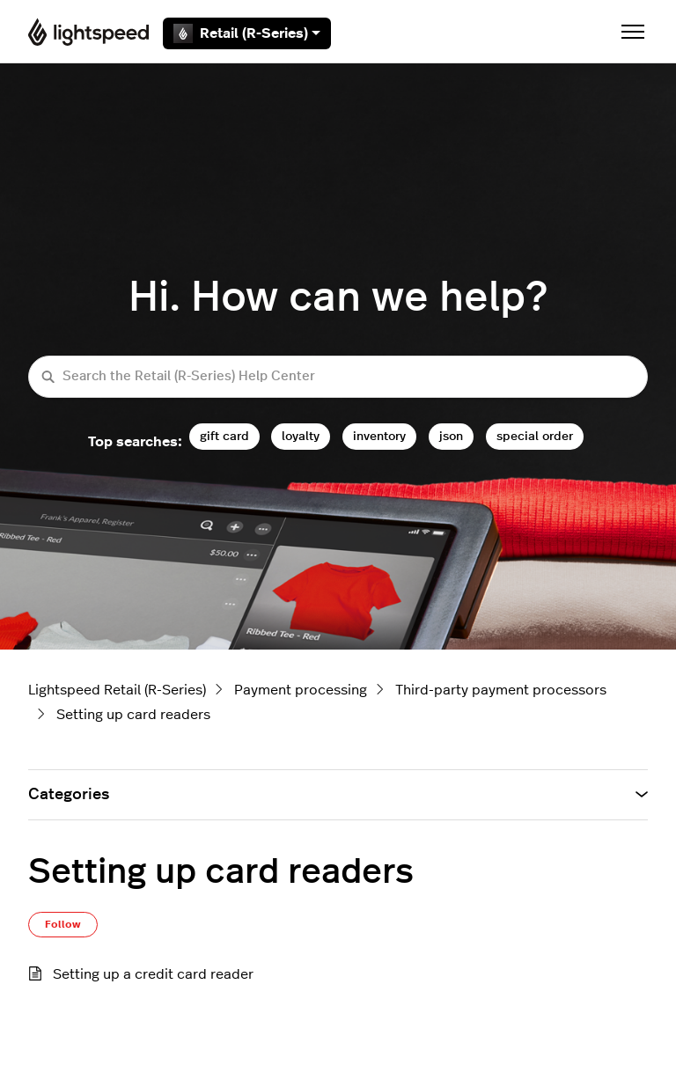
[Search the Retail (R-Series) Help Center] (338, 377)
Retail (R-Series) (246, 33)
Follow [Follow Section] (63, 924)
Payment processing (300, 690)
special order (534, 436)
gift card (224, 436)
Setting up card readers (133, 715)
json (451, 436)
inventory (379, 436)
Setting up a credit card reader (153, 974)
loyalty (301, 436)
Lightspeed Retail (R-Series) (117, 690)
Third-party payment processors (500, 690)
